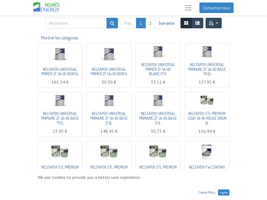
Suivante (167, 23)
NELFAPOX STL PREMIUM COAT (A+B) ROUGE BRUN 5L (207, 118)
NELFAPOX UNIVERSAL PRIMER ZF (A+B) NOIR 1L (109, 71)
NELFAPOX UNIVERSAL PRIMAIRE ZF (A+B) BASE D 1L (158, 118)
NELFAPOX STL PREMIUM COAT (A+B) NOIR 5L (60, 169)
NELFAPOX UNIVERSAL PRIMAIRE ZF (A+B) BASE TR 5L (207, 69)
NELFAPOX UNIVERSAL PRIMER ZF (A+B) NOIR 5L (60, 71)
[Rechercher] (112, 23)
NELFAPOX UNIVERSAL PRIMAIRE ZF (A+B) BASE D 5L (109, 118)
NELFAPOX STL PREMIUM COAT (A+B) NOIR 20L (109, 169)
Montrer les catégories (59, 38)
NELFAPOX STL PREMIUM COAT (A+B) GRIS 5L (158, 169)
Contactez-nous (216, 8)
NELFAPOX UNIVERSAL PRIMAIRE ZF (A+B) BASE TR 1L (60, 118)
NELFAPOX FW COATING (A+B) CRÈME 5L (207, 169)
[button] (213, 23)
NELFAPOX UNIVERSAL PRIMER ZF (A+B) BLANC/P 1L (158, 69)
